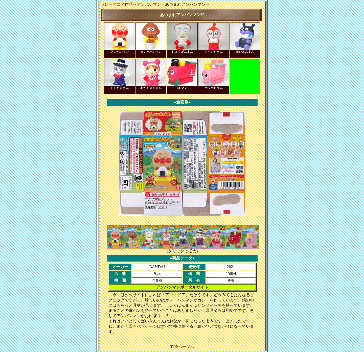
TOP (104, 4)
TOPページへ (182, 347)
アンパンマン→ (151, 4)
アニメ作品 (122, 4)
